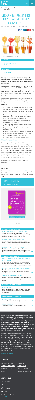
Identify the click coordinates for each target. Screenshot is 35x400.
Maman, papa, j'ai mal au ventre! (13, 239)
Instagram (6, 388)
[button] (19, 30)
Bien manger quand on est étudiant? (14, 232)
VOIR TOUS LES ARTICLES (10, 184)
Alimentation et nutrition (21, 8)
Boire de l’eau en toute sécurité (13, 247)
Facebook (5, 381)
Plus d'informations (7, 353)
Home (3, 8)
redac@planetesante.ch (8, 396)
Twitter (5, 385)
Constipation (6, 9)
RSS (4, 391)
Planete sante (4, 3)
